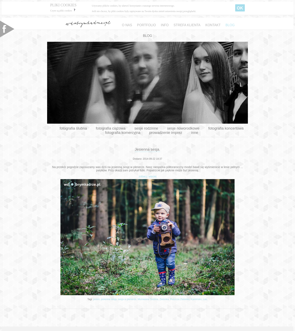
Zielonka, (165, 299)
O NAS (127, 25)
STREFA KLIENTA (187, 25)
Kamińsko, (197, 299)
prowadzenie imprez (165, 133)
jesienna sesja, (109, 299)
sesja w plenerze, (128, 299)
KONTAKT (212, 25)
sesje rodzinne (146, 128)
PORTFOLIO (146, 25)
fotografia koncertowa (226, 128)
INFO (165, 25)
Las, (205, 299)
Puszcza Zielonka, (180, 299)
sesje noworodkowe (183, 128)
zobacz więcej (147, 176)
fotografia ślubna (73, 128)
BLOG (230, 25)
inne (194, 133)
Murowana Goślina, (149, 299)
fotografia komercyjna (122, 133)
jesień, (97, 299)
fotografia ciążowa (111, 128)
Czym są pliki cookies (63, 10)
